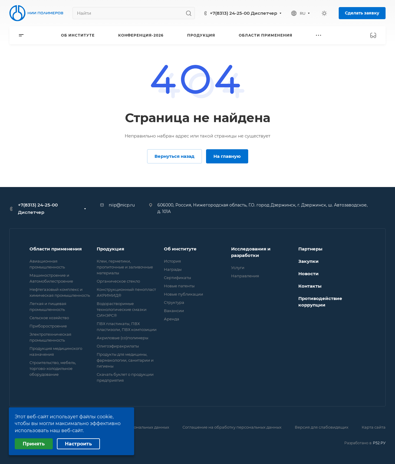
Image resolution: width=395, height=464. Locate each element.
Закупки (308, 261)
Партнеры (310, 249)
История (172, 261)
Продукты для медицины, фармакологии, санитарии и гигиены (125, 360)
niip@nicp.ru (122, 205)
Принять (34, 444)
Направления (245, 275)
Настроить (78, 444)
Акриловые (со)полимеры (122, 337)
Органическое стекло (118, 281)
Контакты (310, 286)
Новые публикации (183, 294)
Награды (173, 269)
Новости (308, 273)
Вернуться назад (174, 156)
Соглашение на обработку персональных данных (232, 427)
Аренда (171, 319)
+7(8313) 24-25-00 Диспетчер (243, 13)
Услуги (237, 267)
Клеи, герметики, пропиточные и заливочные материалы (125, 267)
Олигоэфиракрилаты (118, 346)
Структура (174, 302)
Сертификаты (177, 277)
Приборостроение (48, 326)
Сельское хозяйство (49, 317)
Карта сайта (374, 427)
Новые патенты (179, 285)
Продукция (110, 249)
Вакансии (174, 310)
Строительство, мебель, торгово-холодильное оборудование (52, 368)
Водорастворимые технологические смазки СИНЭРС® (122, 309)
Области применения (55, 249)
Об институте (180, 249)
